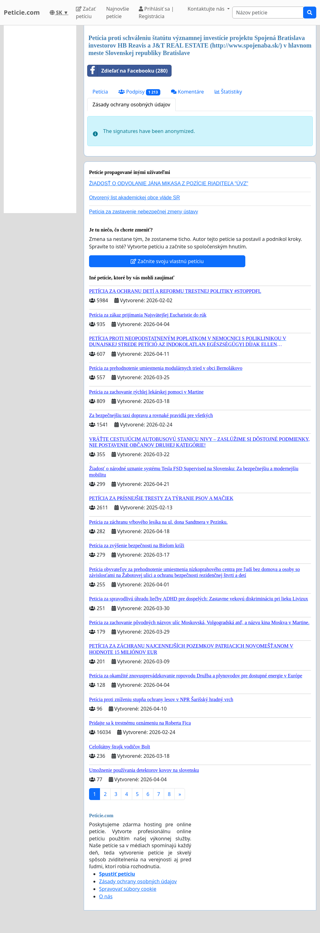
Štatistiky (228, 91)
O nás (105, 896)
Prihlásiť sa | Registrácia (156, 12)
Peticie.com (22, 12)
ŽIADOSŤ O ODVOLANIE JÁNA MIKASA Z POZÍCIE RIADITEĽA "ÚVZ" (168, 183)
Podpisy (139, 91)
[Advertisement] (40, 119)
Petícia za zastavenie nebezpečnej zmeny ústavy (143, 211)
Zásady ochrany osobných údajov (131, 104)
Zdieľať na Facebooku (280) (128, 70)
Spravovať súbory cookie (127, 888)
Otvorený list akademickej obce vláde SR (134, 197)
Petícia (100, 91)
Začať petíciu (86, 12)
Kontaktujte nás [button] (207, 8)
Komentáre (187, 91)
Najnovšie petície (117, 12)
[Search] (268, 12)
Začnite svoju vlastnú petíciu (167, 261)
